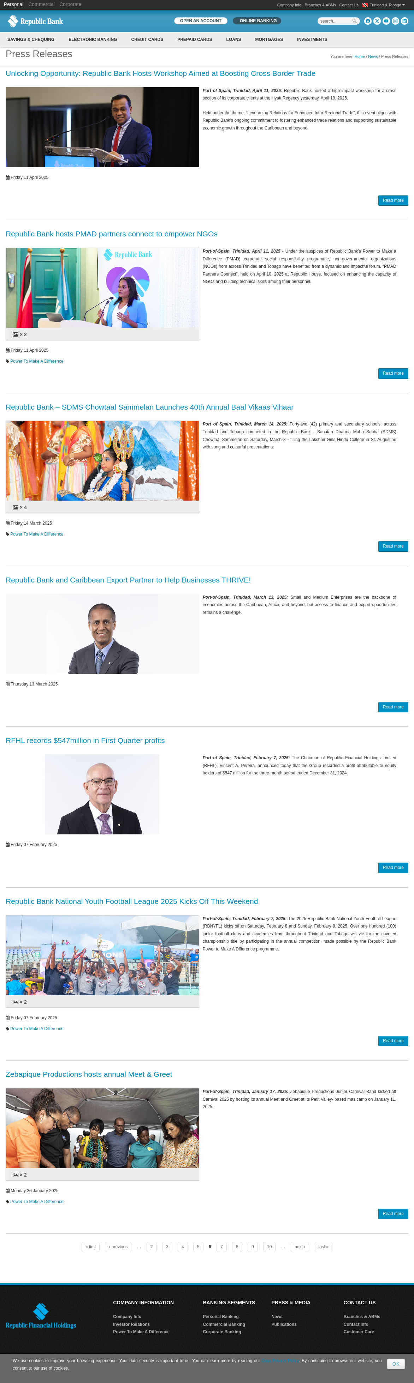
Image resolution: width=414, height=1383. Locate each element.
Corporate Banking (222, 1331)
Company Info (289, 5)
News (373, 56)
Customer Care (359, 1331)
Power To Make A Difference (36, 361)
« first (90, 1246)
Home (360, 56)
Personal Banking (221, 1316)
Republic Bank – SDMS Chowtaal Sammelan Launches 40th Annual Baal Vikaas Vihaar (150, 407)
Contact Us (349, 5)
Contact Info (356, 1324)
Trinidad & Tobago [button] (387, 5)
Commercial (41, 4)
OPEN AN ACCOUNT (200, 20)
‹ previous (118, 1246)
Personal (14, 4)
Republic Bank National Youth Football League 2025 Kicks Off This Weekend (132, 901)
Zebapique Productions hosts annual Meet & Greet (89, 1074)
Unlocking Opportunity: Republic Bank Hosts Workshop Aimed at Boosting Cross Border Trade (160, 73)
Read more (393, 200)
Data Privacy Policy (280, 1360)
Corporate (70, 4)
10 (269, 1246)
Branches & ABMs (320, 5)
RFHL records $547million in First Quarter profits (85, 740)
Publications (284, 1324)
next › (300, 1246)
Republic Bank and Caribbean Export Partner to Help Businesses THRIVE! (128, 580)
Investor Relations (131, 1324)
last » (324, 1246)
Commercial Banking (224, 1324)
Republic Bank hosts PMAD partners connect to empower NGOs (112, 234)
